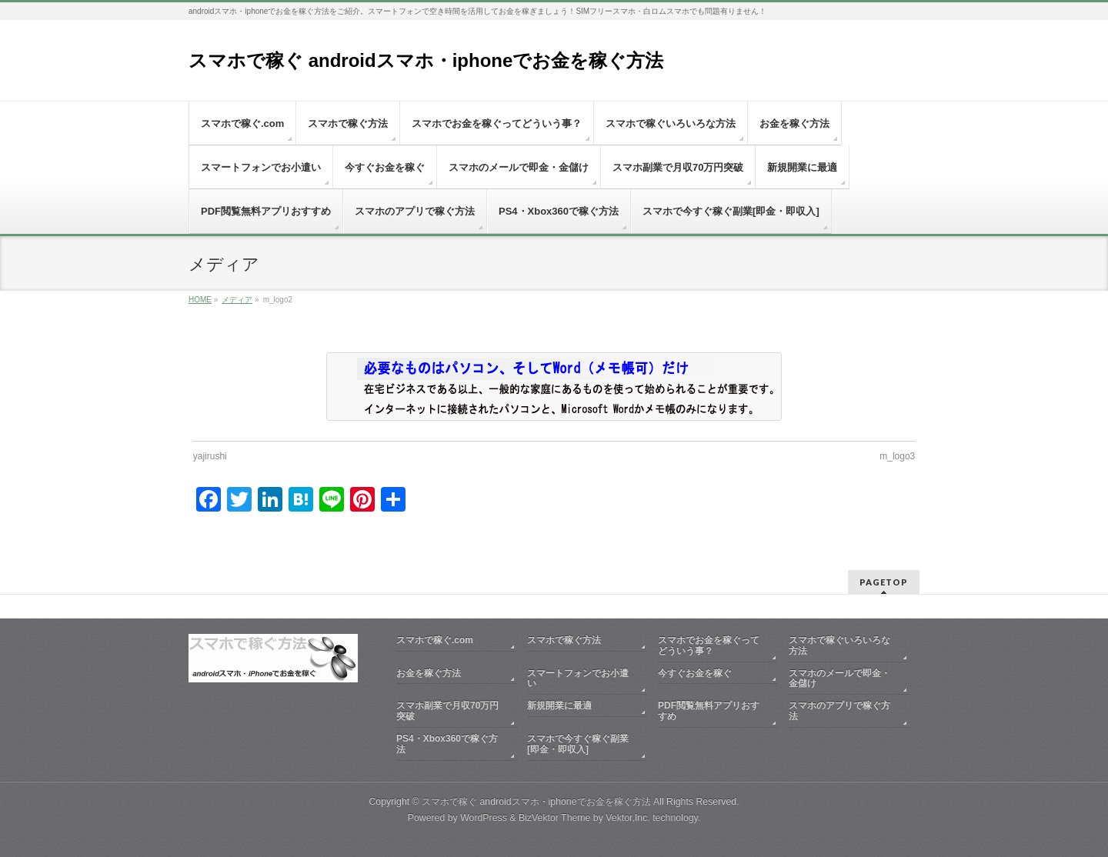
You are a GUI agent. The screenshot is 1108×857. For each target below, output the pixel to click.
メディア (237, 299)
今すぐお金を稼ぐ (695, 673)
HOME (200, 299)
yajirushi (210, 456)
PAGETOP (883, 582)
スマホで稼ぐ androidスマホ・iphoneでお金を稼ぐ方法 (426, 60)
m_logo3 (897, 456)
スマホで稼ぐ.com (434, 640)
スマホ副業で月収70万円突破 (447, 711)
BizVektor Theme (555, 817)
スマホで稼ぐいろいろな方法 (839, 645)
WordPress (483, 817)
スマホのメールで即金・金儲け (839, 678)
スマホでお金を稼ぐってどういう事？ (708, 645)
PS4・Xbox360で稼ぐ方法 (447, 744)
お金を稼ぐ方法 (428, 673)
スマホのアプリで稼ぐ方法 (839, 711)
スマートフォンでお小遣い (578, 678)
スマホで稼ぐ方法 (564, 640)
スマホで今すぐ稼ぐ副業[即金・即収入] (578, 744)
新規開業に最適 (559, 705)
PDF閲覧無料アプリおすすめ (708, 711)
